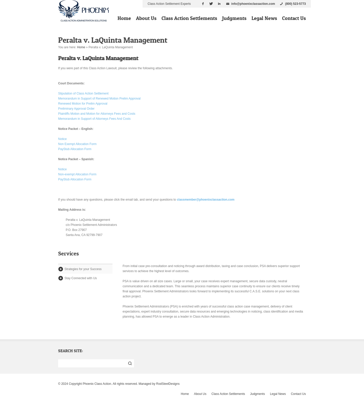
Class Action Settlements (189, 18)
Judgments (234, 18)
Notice (62, 139)
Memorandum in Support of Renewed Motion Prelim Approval (99, 98)
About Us (146, 18)
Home (124, 18)
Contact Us (294, 18)
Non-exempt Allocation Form (77, 174)
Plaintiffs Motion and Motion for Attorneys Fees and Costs (96, 113)
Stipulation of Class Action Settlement (83, 93)
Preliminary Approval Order (76, 108)
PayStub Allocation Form (74, 149)
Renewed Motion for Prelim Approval (82, 103)
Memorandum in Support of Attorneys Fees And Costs (94, 119)
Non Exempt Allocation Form (77, 144)
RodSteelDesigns (168, 384)
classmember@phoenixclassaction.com (206, 199)
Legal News (264, 18)
